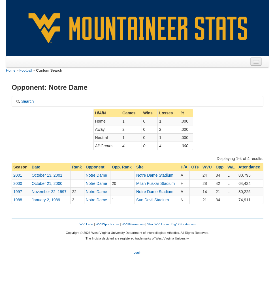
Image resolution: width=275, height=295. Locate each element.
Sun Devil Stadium (152, 200)
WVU (207, 167)
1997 (17, 191)
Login (137, 252)
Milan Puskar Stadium (155, 183)
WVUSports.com (107, 224)
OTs (195, 167)
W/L (231, 167)
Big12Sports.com (183, 224)
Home (11, 70)
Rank (77, 167)
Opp (219, 167)
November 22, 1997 (49, 191)
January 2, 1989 (46, 200)
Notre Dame (96, 175)
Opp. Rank (122, 167)
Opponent (95, 167)
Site (140, 167)
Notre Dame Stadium (154, 175)
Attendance (249, 167)
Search (25, 101)
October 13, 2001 (47, 175)
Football (26, 70)
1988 (17, 200)
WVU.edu (86, 224)
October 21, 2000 (47, 183)
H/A (184, 167)
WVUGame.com (133, 224)
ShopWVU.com (158, 224)
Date (36, 167)
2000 (17, 183)
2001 (17, 175)
